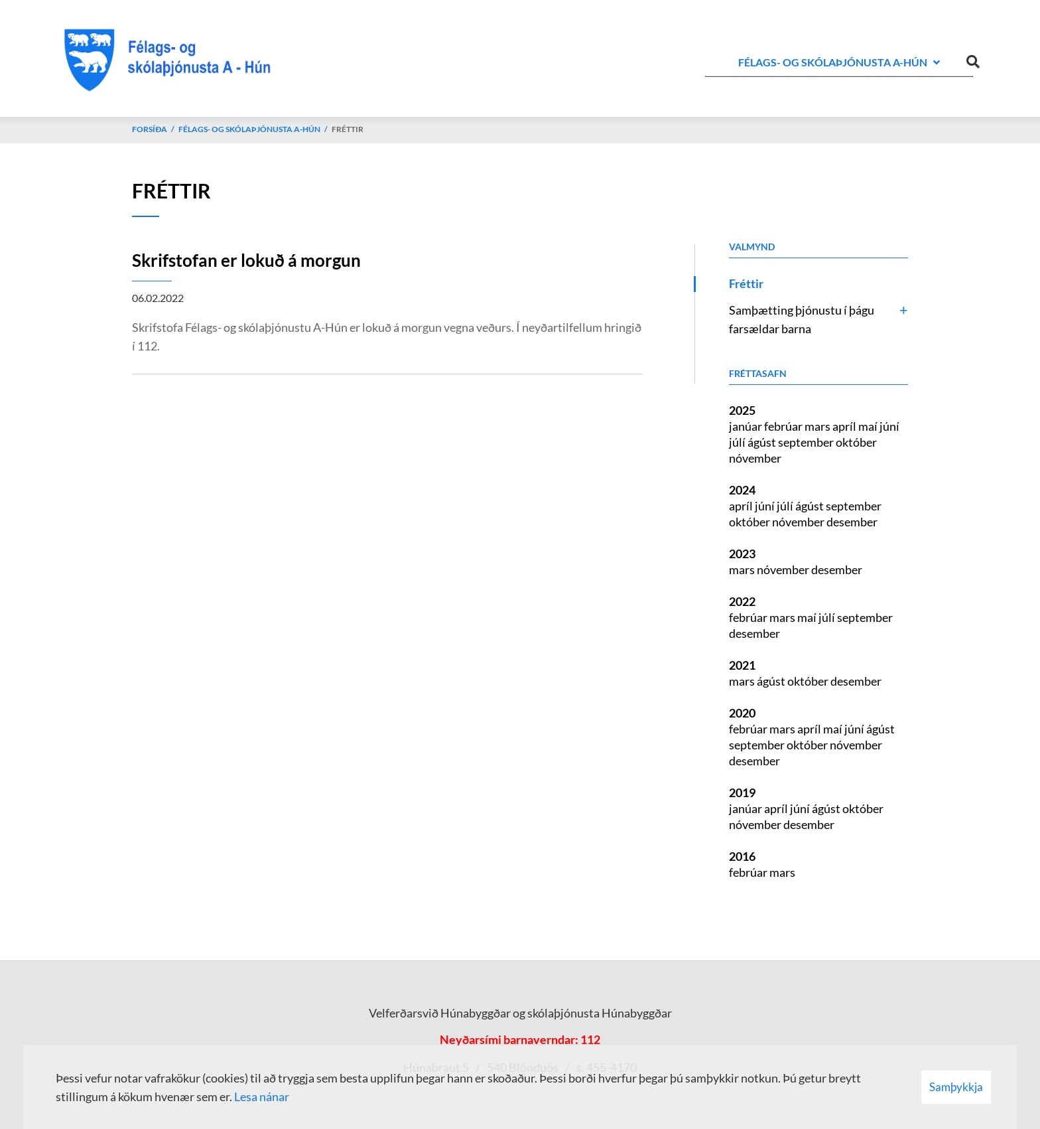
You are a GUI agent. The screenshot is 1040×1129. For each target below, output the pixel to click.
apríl (845, 426)
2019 (742, 792)
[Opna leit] (973, 59)
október (856, 442)
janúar (746, 426)
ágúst (763, 442)
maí (868, 426)
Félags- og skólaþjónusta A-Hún (249, 129)
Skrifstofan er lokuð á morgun (246, 260)
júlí (738, 442)
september (807, 442)
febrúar (784, 426)
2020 (742, 713)
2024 (742, 490)
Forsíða (149, 129)
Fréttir (347, 129)
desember (852, 521)
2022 (742, 601)
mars (818, 426)
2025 (742, 410)
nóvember (755, 458)
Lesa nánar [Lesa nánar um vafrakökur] (261, 1096)
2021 (742, 665)
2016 (742, 856)
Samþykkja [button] (956, 1087)
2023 (742, 553)
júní (889, 426)
